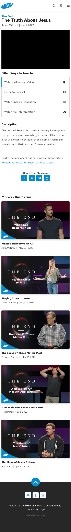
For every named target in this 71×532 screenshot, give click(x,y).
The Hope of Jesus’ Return (18, 462)
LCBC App (48, 506)
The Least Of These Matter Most (21, 353)
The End (7, 16)
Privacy (57, 506)
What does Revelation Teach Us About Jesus (27, 162)
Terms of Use (32, 509)
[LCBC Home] (7, 6)
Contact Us (28, 506)
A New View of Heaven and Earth (22, 407)
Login (42, 509)
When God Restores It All (17, 243)
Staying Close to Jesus (15, 298)
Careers (38, 506)
